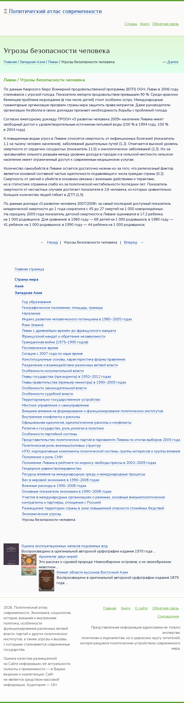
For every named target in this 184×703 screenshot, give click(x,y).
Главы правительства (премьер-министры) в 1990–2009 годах (74, 382)
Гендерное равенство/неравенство (51, 468)
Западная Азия (32, 62)
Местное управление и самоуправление (55, 405)
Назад (52, 242)
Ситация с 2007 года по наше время (52, 353)
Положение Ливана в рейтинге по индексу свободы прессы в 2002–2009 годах (89, 462)
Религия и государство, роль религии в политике (63, 428)
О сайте (141, 608)
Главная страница (29, 269)
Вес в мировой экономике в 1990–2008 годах (60, 480)
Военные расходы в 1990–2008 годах (54, 485)
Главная (10, 62)
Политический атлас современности (55, 11)
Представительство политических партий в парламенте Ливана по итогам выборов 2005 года (101, 439)
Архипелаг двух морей (58, 556)
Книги (145, 24)
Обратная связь (165, 24)
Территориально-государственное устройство (61, 399)
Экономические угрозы (41, 514)
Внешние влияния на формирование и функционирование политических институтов (92, 411)
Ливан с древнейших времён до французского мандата (69, 330)
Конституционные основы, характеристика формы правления (73, 359)
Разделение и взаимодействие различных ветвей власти (70, 365)
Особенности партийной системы (49, 434)
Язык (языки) (33, 325)
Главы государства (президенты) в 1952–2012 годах (66, 376)
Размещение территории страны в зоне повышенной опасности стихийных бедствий (93, 508)
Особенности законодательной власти (54, 388)
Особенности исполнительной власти (53, 370)
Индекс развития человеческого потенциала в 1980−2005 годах (77, 319)
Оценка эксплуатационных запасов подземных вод (64, 546)
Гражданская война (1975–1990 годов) (55, 342)
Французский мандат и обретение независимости (63, 336)
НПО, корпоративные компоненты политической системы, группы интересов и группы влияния (101, 451)
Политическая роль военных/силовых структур (61, 445)
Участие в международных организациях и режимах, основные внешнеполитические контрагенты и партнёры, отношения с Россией (93, 500)
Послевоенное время (40, 348)
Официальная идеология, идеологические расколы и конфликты (76, 422)
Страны (131, 24)
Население (31, 313)
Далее (172, 62)
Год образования (36, 302)
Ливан (53, 62)
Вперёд (130, 242)
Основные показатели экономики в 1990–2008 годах (67, 491)
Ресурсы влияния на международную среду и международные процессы (83, 474)
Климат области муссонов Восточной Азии (92, 572)
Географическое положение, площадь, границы (62, 307)
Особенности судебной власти (47, 393)
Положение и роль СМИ (42, 457)
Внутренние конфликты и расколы (51, 416)
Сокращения (168, 616)
